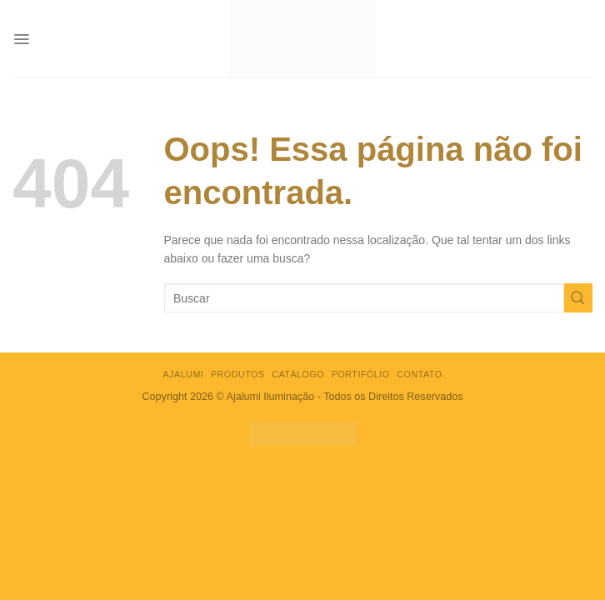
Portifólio (361, 374)
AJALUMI (182, 374)
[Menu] (21, 39)
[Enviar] (578, 297)
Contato (419, 374)
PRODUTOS (238, 374)
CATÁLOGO (298, 374)
